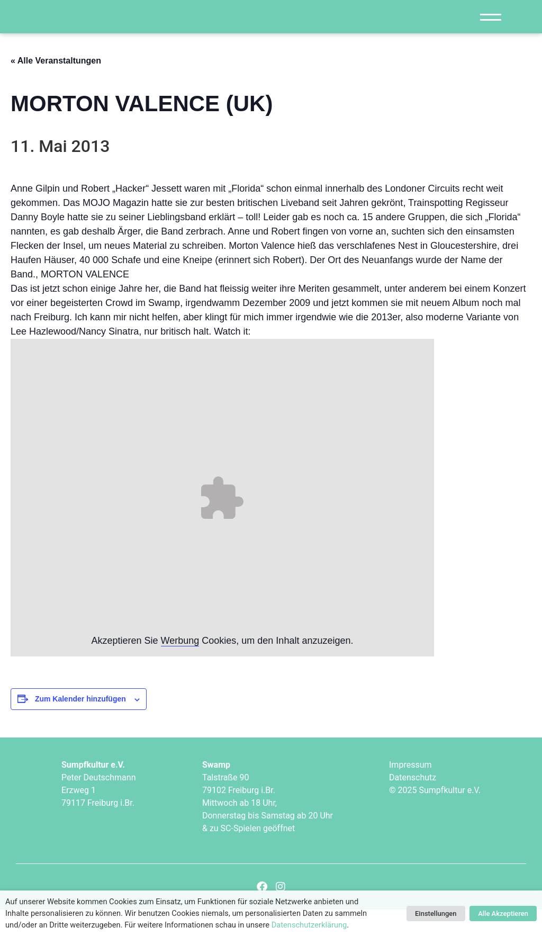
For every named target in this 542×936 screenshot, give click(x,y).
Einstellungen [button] (436, 913)
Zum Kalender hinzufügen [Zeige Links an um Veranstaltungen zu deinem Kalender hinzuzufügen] (80, 725)
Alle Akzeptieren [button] (503, 913)
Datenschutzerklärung (309, 925)
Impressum (410, 791)
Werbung (180, 667)
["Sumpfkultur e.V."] (109, 29)
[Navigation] (491, 30)
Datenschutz (412, 803)
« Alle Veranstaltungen (56, 86)
